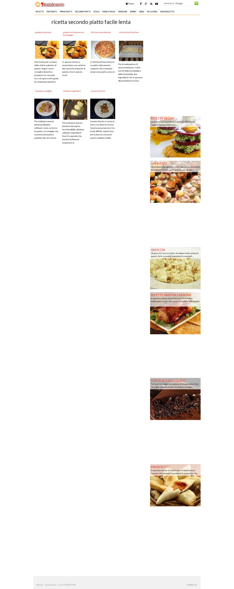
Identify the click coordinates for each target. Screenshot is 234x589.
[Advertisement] (91, 185)
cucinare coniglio (43, 91)
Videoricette (167, 11)
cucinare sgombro (72, 91)
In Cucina (152, 11)
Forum (130, 3)
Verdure (122, 11)
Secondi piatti (83, 11)
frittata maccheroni (101, 32)
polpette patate (43, 32)
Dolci (97, 11)
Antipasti (52, 11)
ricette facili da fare (129, 32)
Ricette (40, 11)
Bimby (133, 11)
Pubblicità (192, 585)
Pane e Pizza (108, 11)
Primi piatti (66, 11)
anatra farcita (98, 91)
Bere (141, 11)
